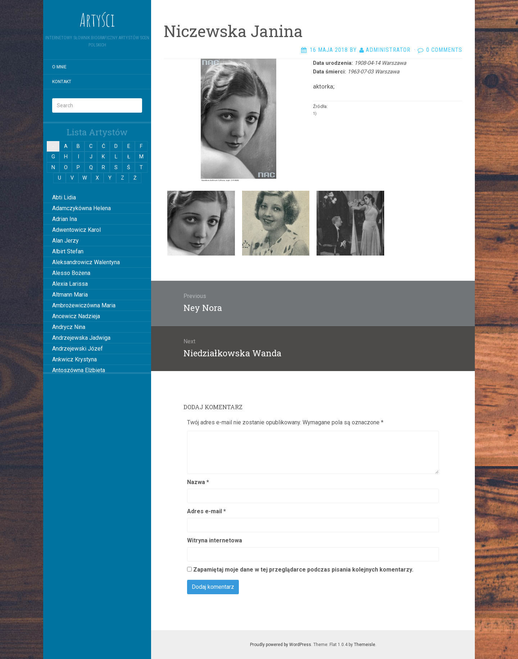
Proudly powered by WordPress (280, 644)
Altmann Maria (70, 294)
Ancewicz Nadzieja (76, 316)
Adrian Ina (64, 219)
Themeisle (364, 644)
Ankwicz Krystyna (74, 359)
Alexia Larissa (70, 283)
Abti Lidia (64, 197)
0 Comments (444, 49)
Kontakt (61, 81)
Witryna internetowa (214, 540)
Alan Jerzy (65, 240)
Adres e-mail (206, 511)
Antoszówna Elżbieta (78, 370)
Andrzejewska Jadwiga (81, 337)
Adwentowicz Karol (76, 229)
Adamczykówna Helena (81, 208)
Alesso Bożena (71, 273)
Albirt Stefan (67, 251)
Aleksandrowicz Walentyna (86, 262)
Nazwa (198, 482)
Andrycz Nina (68, 327)
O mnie (59, 66)
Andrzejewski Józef (77, 348)
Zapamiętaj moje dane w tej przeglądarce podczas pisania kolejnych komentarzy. (303, 569)
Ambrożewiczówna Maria (83, 305)
